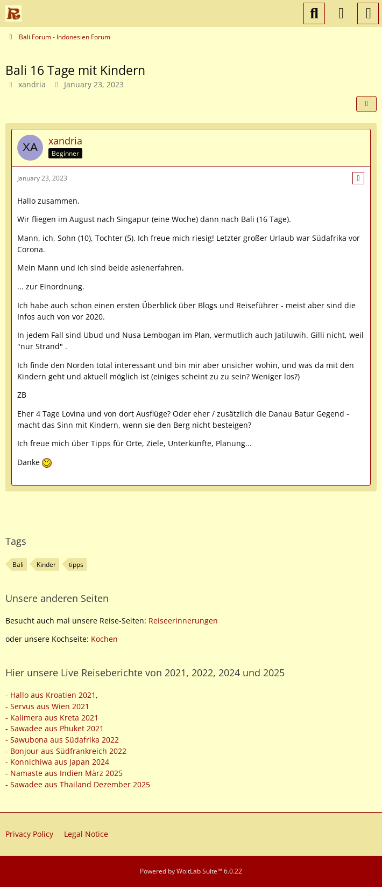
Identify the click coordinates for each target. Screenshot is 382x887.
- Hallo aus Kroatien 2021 (50, 695)
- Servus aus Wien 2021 (47, 706)
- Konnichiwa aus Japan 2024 (57, 762)
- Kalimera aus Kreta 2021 (51, 717)
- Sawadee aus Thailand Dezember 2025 (77, 784)
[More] (358, 178)
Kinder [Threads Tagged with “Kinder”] (46, 564)
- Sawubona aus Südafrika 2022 (62, 739)
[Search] (314, 13)
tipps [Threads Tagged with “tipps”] (76, 564)
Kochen (104, 639)
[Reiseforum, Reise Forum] (13, 13)
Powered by (191, 871)
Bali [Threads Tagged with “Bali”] (18, 564)
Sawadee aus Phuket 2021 (57, 728)
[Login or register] (341, 13)
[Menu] (368, 13)
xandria (32, 84)
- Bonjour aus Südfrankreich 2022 (65, 751)
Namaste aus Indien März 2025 (66, 773)
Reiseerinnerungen (183, 620)
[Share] (366, 104)
